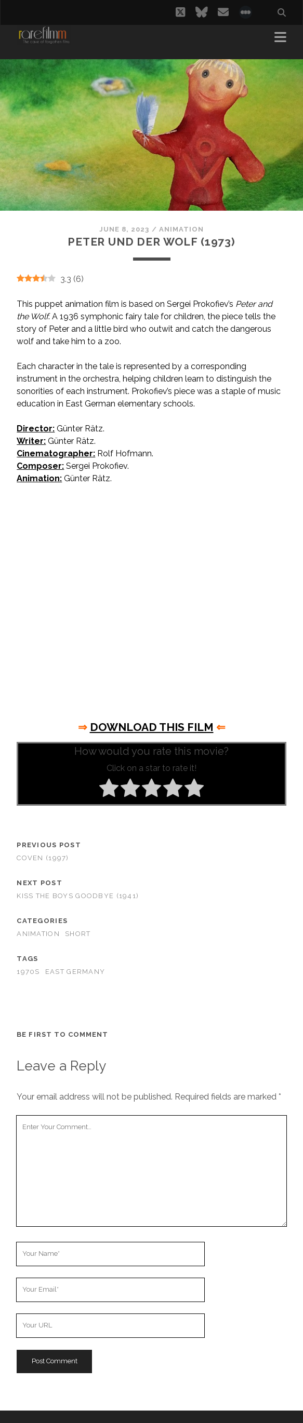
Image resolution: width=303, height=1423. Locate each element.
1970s (28, 971)
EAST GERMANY (75, 971)
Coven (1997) (43, 858)
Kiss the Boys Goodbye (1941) (78, 896)
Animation (181, 229)
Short (77, 934)
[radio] (108, 789)
